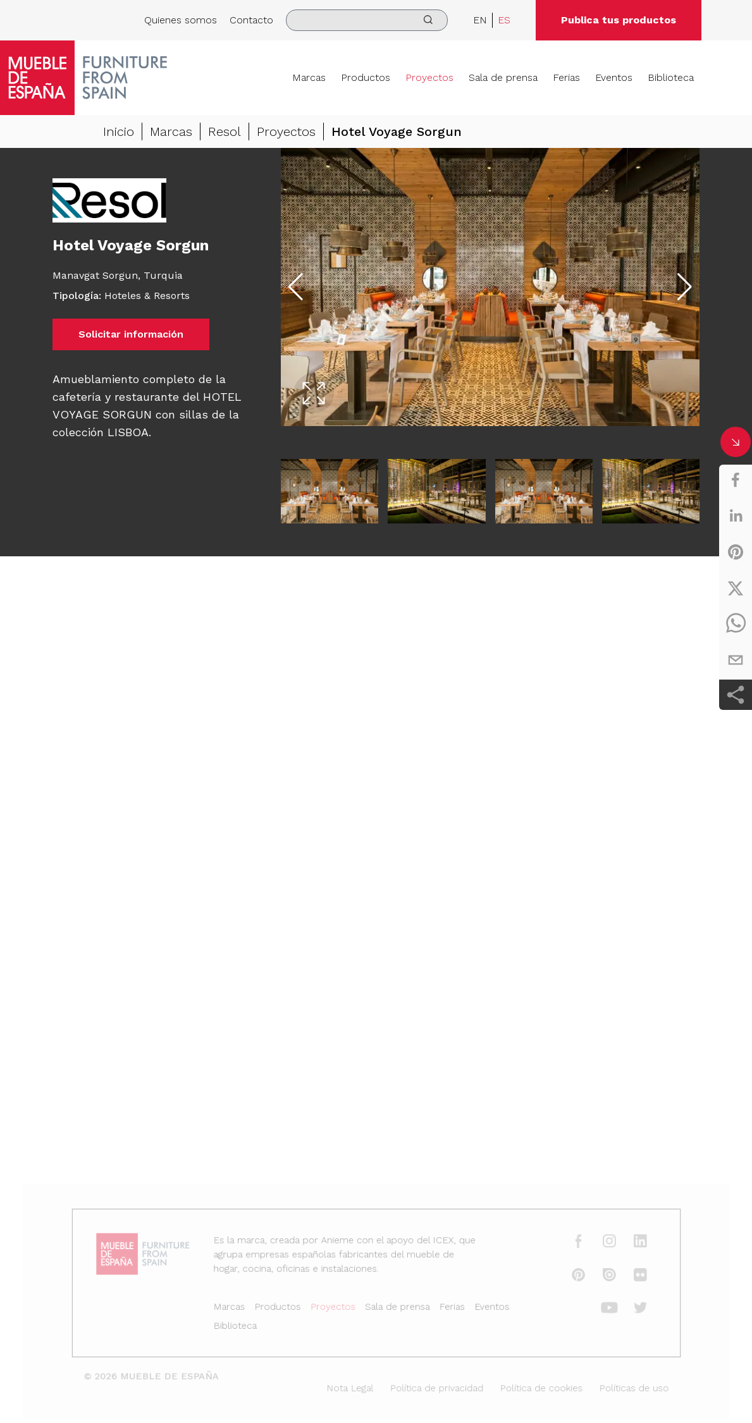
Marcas (309, 77)
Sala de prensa (503, 77)
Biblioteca (671, 77)
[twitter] (735, 588)
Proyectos (429, 77)
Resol (224, 132)
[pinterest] (735, 552)
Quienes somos (180, 20)
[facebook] (735, 480)
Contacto (251, 20)
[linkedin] (735, 516)
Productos (365, 77)
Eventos (613, 77)
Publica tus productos (618, 20)
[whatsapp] (735, 624)
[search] (367, 20)
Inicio (118, 132)
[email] (735, 660)
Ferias (566, 77)
